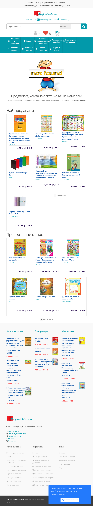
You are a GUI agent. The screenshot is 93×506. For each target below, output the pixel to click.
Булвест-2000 (11, 380)
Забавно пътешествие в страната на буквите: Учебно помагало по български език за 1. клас (15, 393)
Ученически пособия (14, 466)
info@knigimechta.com (17, 434)
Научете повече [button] (58, 494)
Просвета (38, 264)
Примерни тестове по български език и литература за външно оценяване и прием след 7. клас (19, 138)
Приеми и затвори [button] (70, 500)
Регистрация (59, 6)
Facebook (11, 438)
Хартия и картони (13, 474)
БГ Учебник (12, 144)
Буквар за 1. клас (42, 338)
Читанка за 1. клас (42, 349)
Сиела (37, 299)
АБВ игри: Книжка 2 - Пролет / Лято (71, 259)
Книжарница (63, 19)
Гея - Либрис (39, 138)
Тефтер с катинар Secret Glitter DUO (19, 213)
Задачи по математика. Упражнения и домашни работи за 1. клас (70, 368)
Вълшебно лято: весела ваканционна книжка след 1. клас (43, 361)
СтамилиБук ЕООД (16, 499)
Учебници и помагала (15, 453)
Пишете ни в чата (16, 436)
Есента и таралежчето (45, 297)
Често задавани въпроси (43, 477)
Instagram (12, 441)
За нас (37, 3)
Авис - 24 (64, 141)
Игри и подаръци (13, 481)
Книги (8, 456)
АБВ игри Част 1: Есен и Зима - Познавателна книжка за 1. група (45, 260)
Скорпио (38, 179)
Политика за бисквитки (42, 474)
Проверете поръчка (46, 6)
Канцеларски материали (16, 470)
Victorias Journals (14, 216)
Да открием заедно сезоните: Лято (70, 298)
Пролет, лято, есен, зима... (17, 298)
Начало (30, 3)
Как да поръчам (39, 456)
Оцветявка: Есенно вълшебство (17, 259)
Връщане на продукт (41, 470)
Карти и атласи (12, 485)
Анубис (38, 341)
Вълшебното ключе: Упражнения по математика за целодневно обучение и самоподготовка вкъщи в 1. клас (70, 345)
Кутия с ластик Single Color (18, 174)
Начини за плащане (41, 466)
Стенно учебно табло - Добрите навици (45, 135)
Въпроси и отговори (48, 3)
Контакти (62, 3)
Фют (10, 301)
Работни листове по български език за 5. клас (71, 175)
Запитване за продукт (30, 6)
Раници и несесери (14, 477)
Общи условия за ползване (44, 485)
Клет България (66, 301)
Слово (9, 353)
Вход (68, 6)
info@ (47, 19)
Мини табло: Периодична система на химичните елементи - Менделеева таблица (46, 174)
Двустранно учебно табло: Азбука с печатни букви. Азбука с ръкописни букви (72, 135)
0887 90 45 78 (30, 19)
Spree (10, 177)
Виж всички (60, 195)
